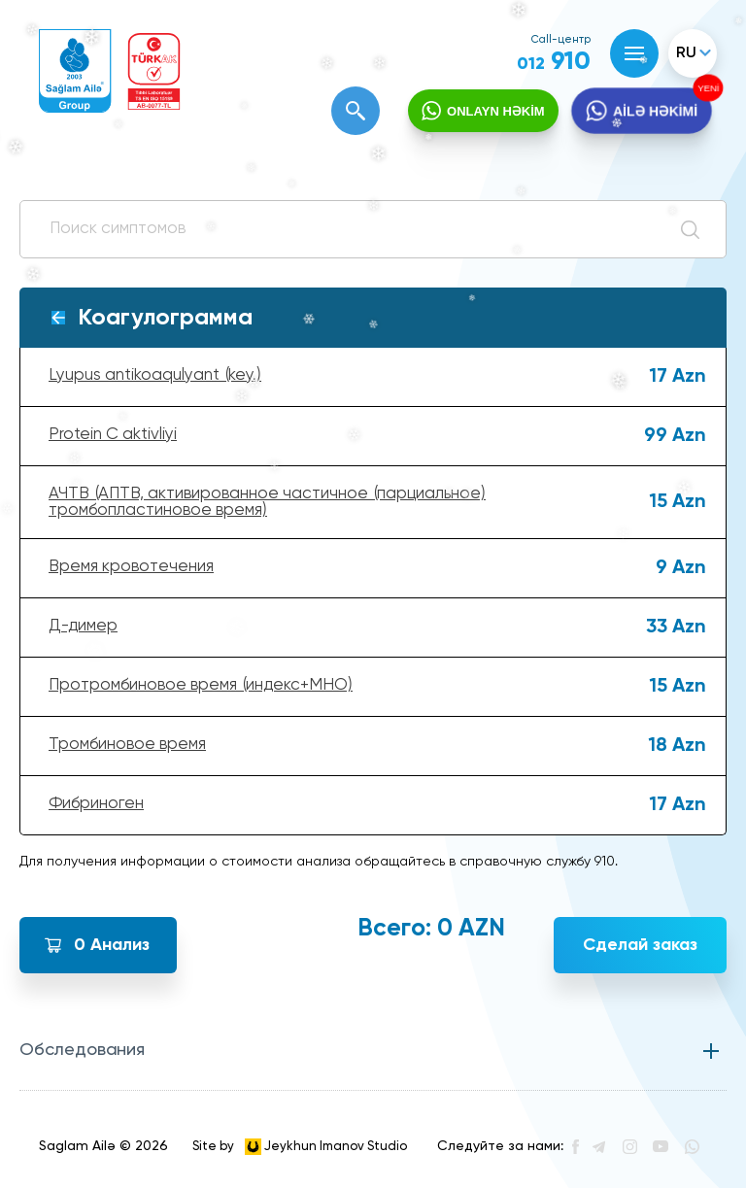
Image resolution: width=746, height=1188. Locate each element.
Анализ (112, 945)
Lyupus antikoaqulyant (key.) (155, 375)
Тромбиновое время (127, 744)
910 (554, 62)
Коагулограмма (165, 317)
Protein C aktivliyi (113, 434)
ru (686, 53)
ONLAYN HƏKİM (496, 111)
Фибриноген (96, 804)
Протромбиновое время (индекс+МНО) (201, 685)
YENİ (706, 88)
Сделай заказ (640, 945)
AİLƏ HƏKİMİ (654, 111)
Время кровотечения (131, 567)
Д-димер (83, 626)
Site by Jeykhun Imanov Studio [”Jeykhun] (299, 1146)
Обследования (82, 1050)
